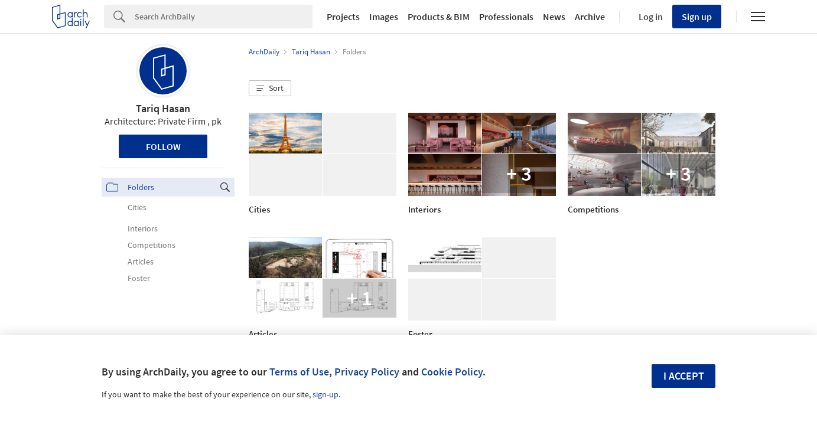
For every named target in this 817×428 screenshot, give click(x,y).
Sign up (697, 16)
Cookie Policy (452, 371)
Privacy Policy (366, 371)
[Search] (224, 16)
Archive (590, 16)
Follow (163, 146)
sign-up (325, 394)
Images (383, 16)
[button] (270, 88)
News (554, 16)
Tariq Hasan (163, 108)
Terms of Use (299, 371)
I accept (683, 376)
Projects (343, 16)
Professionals (506, 16)
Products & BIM (439, 16)
